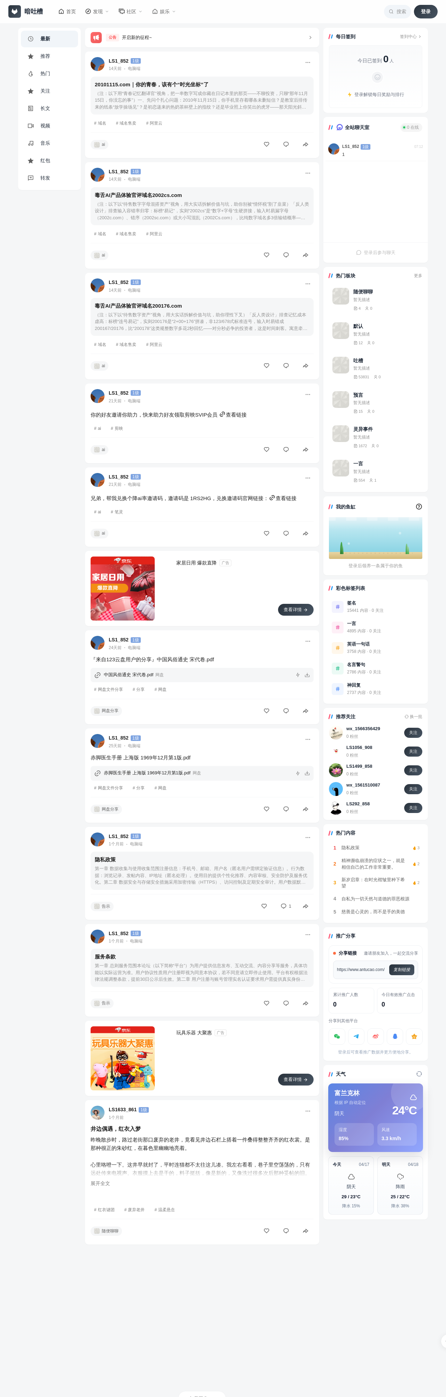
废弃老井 (136, 1209)
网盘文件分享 (110, 689)
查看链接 (233, 415)
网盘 (162, 689)
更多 (418, 275)
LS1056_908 (359, 747)
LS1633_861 (123, 1109)
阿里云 (156, 123)
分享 (140, 689)
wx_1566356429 (363, 728)
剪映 (119, 428)
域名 (102, 123)
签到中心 (411, 36)
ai (99, 428)
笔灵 (119, 512)
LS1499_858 (359, 766)
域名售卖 (128, 123)
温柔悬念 (166, 1209)
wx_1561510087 (363, 785)
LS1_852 (119, 61)
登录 (426, 11)
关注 (413, 732)
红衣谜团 (106, 1209)
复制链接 (401, 969)
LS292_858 (358, 803)
